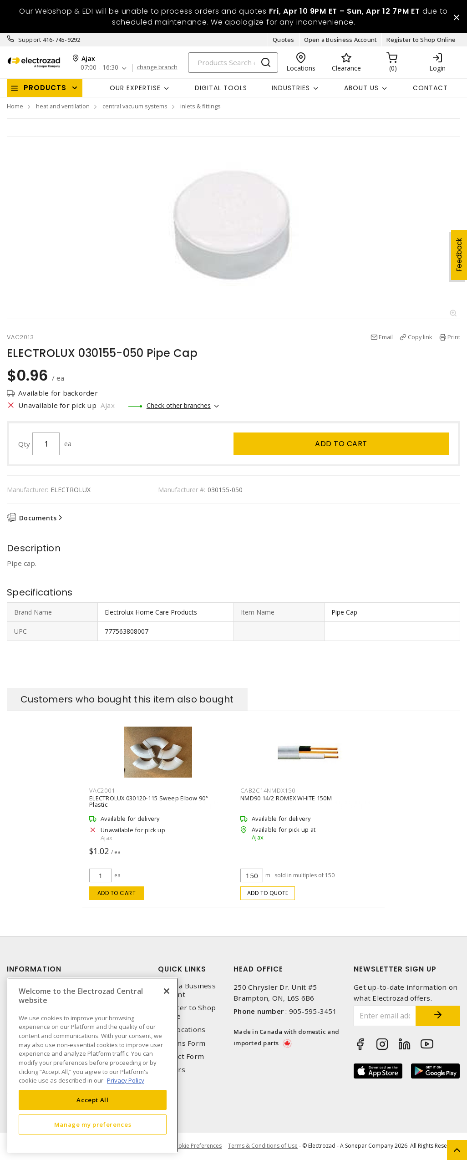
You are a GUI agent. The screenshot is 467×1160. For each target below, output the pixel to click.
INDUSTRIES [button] (291, 87)
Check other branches (179, 405)
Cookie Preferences (196, 1146)
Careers (171, 1069)
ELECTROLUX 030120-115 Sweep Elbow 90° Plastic (148, 801)
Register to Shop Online (421, 40)
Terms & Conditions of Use (263, 1146)
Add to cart (341, 443)
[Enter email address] (384, 1016)
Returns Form (181, 1043)
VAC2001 (102, 790)
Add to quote (268, 893)
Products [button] (45, 88)
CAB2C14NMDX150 (267, 790)
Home (15, 106)
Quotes (283, 40)
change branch (157, 67)
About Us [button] (361, 87)
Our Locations (181, 1030)
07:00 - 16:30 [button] (99, 68)
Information (34, 969)
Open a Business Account (340, 40)
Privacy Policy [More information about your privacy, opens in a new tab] (125, 1080)
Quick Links (182, 969)
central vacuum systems (135, 106)
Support (29, 40)
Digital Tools (221, 87)
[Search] (233, 62)
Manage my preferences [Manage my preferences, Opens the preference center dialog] (93, 1124)
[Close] (167, 991)
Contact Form (181, 1056)
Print (453, 337)
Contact (430, 87)
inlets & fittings (200, 106)
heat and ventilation (63, 106)
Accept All (92, 1100)
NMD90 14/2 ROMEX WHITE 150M (286, 798)
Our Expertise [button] (135, 87)
